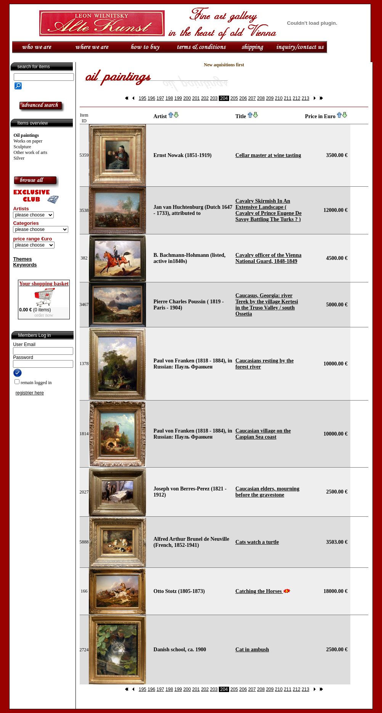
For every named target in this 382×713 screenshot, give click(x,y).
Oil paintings (26, 135)
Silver (19, 158)
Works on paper (28, 141)
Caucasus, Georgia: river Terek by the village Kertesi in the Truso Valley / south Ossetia (267, 305)
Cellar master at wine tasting (268, 155)
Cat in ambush (252, 649)
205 (234, 98)
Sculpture (22, 146)
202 (205, 98)
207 (252, 98)
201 (196, 98)
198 (169, 98)
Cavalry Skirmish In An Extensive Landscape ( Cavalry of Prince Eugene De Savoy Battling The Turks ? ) (269, 210)
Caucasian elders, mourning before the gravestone (268, 492)
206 (243, 98)
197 (160, 98)
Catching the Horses (259, 591)
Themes (22, 259)
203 (214, 98)
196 (151, 98)
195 (142, 98)
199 (178, 98)
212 (296, 98)
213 (305, 98)
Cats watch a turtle (257, 542)
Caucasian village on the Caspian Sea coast (263, 434)
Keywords (25, 265)
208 (261, 98)
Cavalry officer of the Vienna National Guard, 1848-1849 (269, 258)
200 (187, 98)
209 (270, 98)
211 (287, 98)
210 (278, 98)
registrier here (30, 393)
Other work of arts (30, 152)
